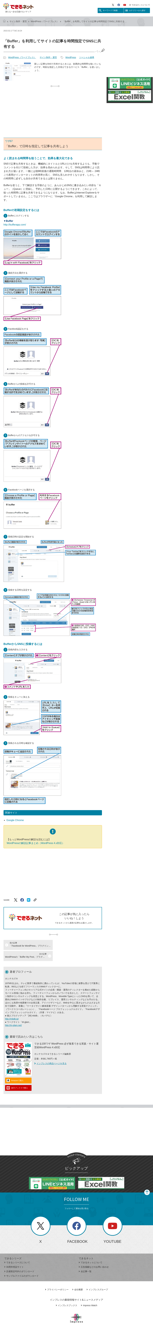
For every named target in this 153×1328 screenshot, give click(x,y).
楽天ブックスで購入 (19, 1077)
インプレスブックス (66, 1294)
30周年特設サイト (14, 1256)
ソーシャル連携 (86, 57)
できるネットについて (139, 5)
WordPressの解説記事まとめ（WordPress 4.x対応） (35, 843)
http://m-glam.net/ (13, 1014)
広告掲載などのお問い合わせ (94, 1256)
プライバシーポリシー (57, 1278)
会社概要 (77, 1278)
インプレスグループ (97, 1278)
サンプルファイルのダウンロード (21, 1265)
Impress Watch (89, 1294)
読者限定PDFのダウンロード (19, 1260)
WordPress (70, 57)
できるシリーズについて (17, 1251)
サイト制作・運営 (18, 21)
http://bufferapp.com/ (15, 224)
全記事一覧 (85, 1260)
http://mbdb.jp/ (12, 1008)
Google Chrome (15, 820)
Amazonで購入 (17, 1069)
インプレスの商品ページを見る (50, 1052)
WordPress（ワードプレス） (45, 21)
